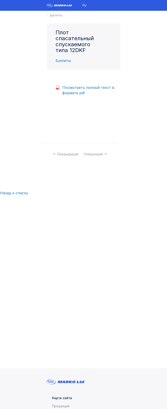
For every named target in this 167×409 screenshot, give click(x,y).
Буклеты (63, 60)
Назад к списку (14, 193)
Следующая (93, 154)
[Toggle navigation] (118, 5)
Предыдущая (67, 154)
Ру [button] (84, 5)
